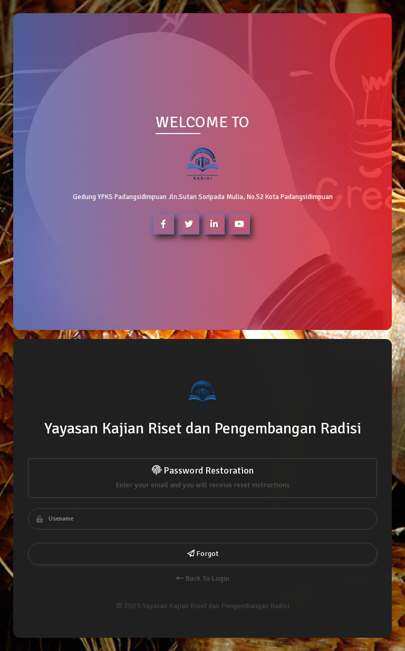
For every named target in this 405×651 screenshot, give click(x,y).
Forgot (202, 553)
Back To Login (202, 578)
